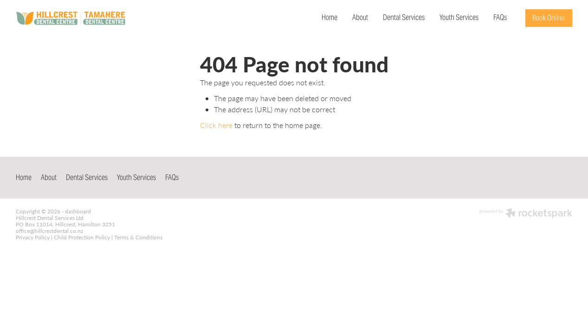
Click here (216, 125)
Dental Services (404, 17)
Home (329, 17)
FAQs (500, 17)
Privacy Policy (33, 237)
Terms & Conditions (138, 237)
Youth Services (458, 17)
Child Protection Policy (82, 237)
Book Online (548, 18)
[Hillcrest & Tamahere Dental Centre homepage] (71, 18)
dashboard (78, 211)
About (360, 17)
